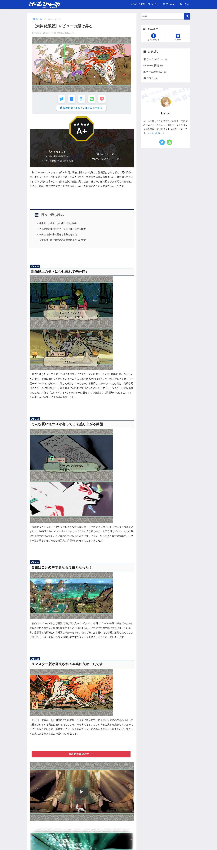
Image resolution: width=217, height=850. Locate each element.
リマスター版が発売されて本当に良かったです (62, 240)
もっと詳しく (158, 133)
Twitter (178, 37)
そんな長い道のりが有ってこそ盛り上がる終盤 (62, 229)
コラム (184, 4)
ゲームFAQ (169, 4)
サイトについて (153, 37)
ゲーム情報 (138, 4)
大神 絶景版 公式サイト (81, 754)
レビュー (154, 4)
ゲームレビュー (157, 59)
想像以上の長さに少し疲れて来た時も (58, 223)
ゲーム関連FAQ (156, 72)
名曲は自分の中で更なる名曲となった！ (59, 234)
